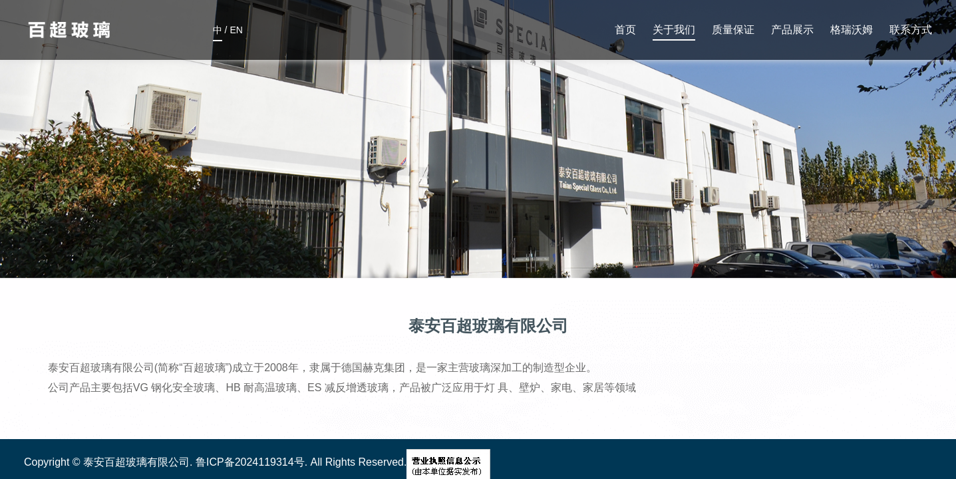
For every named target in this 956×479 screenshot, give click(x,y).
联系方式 (910, 29)
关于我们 (674, 29)
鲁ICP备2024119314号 (250, 462)
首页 (625, 29)
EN (236, 33)
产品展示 (792, 29)
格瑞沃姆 (851, 29)
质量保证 (733, 29)
